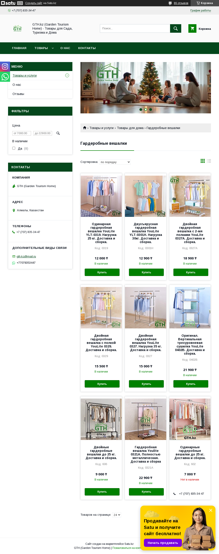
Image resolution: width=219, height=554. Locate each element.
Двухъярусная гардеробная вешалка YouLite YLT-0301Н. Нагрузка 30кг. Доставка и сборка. (145, 233)
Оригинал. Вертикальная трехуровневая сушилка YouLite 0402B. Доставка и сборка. (190, 344)
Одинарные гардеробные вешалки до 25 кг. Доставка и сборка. (190, 452)
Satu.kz (129, 543)
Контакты (87, 48)
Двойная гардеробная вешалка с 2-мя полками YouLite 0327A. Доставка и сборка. (190, 233)
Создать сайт (33, 3)
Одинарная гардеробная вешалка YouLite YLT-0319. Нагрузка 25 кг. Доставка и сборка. (101, 233)
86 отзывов (181, 3)
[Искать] (175, 28)
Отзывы (18, 94)
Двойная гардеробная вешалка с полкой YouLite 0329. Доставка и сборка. (101, 343)
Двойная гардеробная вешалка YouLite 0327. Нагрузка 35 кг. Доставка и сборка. (146, 343)
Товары (41, 48)
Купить (102, 272)
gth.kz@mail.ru (26, 256)
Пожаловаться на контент (128, 548)
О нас (65, 48)
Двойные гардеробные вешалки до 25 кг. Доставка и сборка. (101, 452)
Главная (19, 48)
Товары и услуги (101, 128)
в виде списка (209, 162)
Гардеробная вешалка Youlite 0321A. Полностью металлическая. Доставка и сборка (146, 454)
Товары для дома (130, 128)
